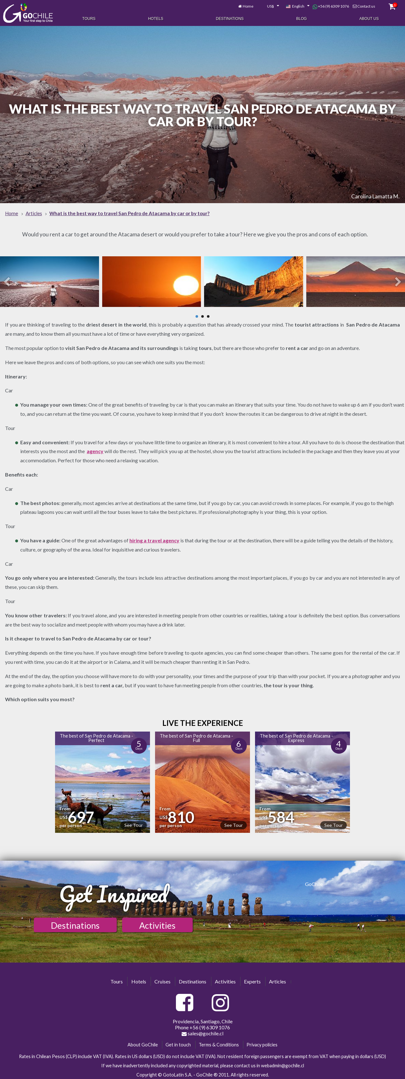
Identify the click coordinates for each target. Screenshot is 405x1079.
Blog (301, 18)
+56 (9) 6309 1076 (331, 5)
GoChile (314, 882)
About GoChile (143, 1043)
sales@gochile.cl (202, 1032)
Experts (252, 979)
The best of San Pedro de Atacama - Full (196, 736)
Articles (277, 979)
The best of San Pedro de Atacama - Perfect (96, 736)
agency (95, 449)
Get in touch (178, 1043)
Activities (157, 923)
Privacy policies (261, 1043)
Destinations (230, 18)
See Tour (133, 823)
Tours (89, 18)
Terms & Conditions (219, 1043)
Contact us (366, 5)
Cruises (162, 979)
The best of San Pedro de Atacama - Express (296, 736)
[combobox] (269, 5)
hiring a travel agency (154, 538)
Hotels (155, 18)
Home (248, 5)
